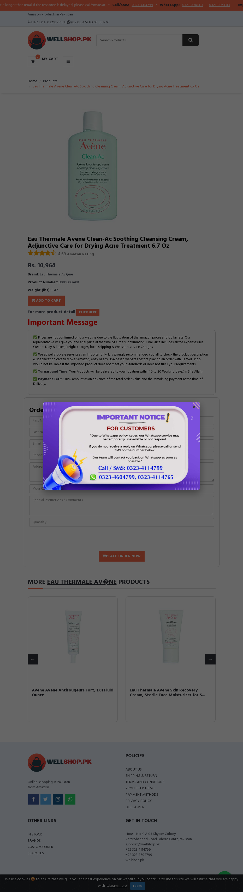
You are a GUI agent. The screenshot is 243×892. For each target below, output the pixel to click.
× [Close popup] (194, 408)
